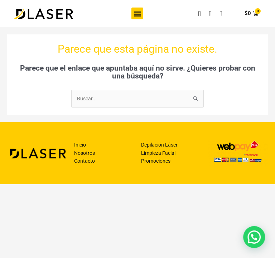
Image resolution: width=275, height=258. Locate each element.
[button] (137, 13)
